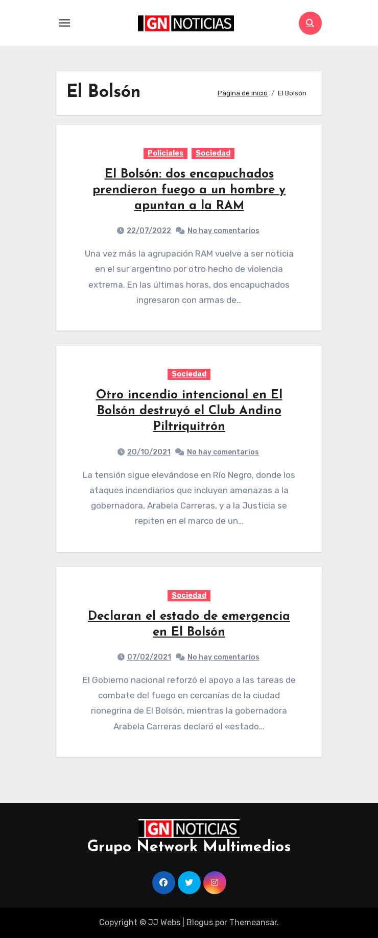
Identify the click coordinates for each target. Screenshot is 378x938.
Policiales (165, 153)
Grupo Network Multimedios (189, 847)
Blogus (199, 922)
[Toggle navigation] (64, 23)
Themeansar (253, 922)
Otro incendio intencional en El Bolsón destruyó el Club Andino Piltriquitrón (189, 411)
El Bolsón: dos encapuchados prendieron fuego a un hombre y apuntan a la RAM (189, 190)
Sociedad (213, 153)
